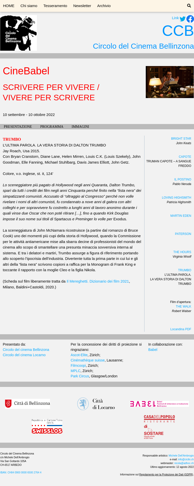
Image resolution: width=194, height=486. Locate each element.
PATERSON (183, 234)
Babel (152, 350)
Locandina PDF (180, 329)
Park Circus (80, 376)
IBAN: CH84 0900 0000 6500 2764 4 (20, 472)
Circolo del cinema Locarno (24, 355)
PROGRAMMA (51, 127)
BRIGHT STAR (181, 138)
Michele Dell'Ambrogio (181, 455)
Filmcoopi (78, 365)
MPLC (76, 371)
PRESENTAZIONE (18, 127)
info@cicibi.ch (186, 459)
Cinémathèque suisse (88, 360)
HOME (8, 6)
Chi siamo (28, 6)
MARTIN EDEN (181, 216)
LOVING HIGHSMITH (176, 197)
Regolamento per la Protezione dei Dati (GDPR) (166, 474)
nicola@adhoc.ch (184, 463)
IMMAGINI (80, 127)
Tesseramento (55, 6)
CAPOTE (185, 157)
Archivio (104, 6)
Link (175, 18)
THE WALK (183, 306)
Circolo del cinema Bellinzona (26, 350)
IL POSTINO (182, 179)
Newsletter (82, 6)
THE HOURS (182, 252)
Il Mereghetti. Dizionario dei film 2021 (98, 281)
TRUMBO (184, 270)
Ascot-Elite (79, 355)
